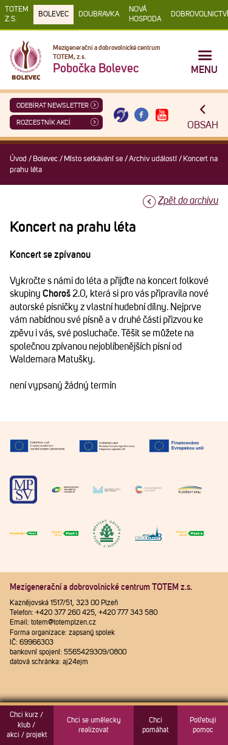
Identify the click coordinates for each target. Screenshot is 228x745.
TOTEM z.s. (17, 14)
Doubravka (98, 14)
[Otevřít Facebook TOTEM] (141, 115)
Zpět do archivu (188, 201)
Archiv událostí (153, 159)
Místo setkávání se (93, 159)
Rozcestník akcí (43, 122)
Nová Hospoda (145, 14)
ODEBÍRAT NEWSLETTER (52, 105)
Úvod (18, 159)
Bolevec (53, 14)
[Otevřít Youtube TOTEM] (161, 115)
